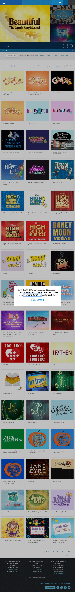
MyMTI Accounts (54, 2)
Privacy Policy (50, 295)
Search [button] (65, 2)
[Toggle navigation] (3, 2)
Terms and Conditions (32, 295)
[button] (60, 2)
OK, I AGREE (37, 300)
